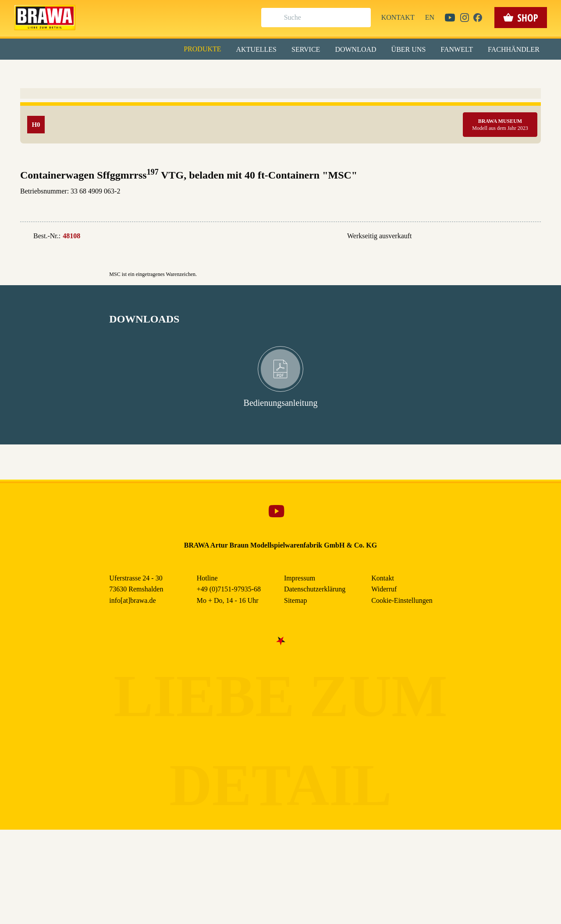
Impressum (310, 201)
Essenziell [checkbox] (203, 71)
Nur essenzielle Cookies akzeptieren (280, 163)
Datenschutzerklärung (354, 201)
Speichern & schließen (280, 139)
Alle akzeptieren (281, 114)
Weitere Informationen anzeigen (281, 182)
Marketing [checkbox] (243, 71)
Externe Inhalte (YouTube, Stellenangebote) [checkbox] (243, 90)
